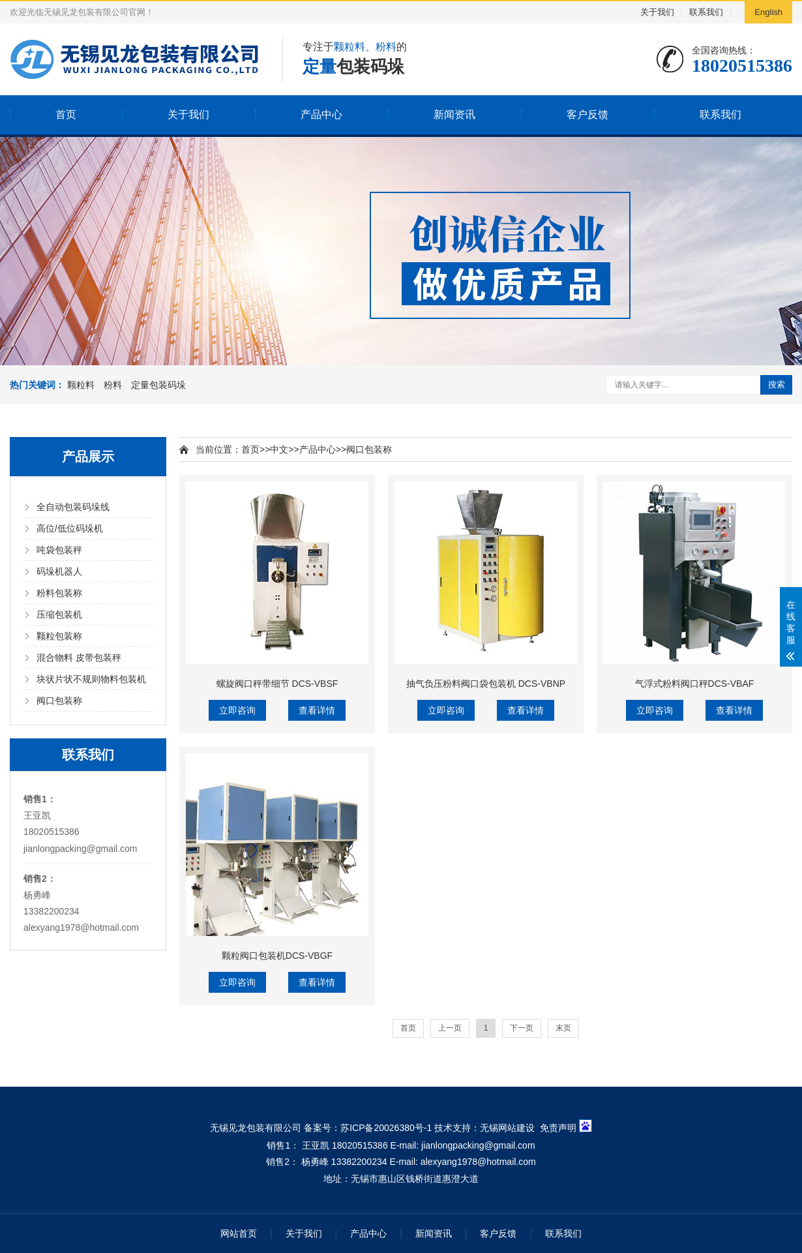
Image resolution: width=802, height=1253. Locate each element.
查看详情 (317, 710)
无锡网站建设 (507, 1128)
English (768, 12)
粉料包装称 (59, 593)
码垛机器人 (59, 571)
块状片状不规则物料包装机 (91, 679)
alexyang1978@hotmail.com (81, 927)
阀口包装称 (59, 700)
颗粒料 (81, 385)
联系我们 (706, 12)
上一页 (450, 1028)
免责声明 (558, 1128)
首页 (65, 114)
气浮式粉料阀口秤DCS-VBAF (694, 683)
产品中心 (321, 114)
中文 (279, 449)
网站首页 (238, 1233)
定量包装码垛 (158, 385)
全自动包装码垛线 (73, 507)
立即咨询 (237, 710)
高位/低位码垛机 (70, 528)
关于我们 (657, 12)
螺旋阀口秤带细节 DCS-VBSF (277, 683)
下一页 (521, 1028)
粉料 (113, 385)
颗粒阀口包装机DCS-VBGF (277, 955)
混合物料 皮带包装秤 (79, 657)
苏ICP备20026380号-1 (386, 1128)
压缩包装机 (59, 614)
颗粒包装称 (59, 636)
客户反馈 (587, 114)
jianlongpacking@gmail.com (80, 848)
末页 (563, 1028)
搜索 (776, 384)
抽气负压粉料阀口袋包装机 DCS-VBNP (485, 683)
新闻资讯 (454, 114)
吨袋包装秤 (59, 550)
